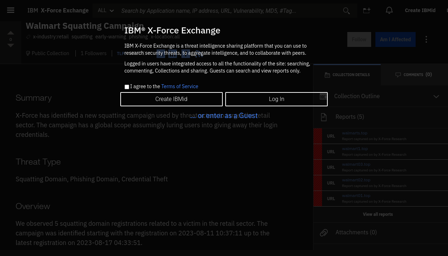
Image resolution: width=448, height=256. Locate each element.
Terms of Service (179, 86)
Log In (276, 99)
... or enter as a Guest (224, 115)
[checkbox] (127, 87)
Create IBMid (171, 99)
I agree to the (164, 86)
